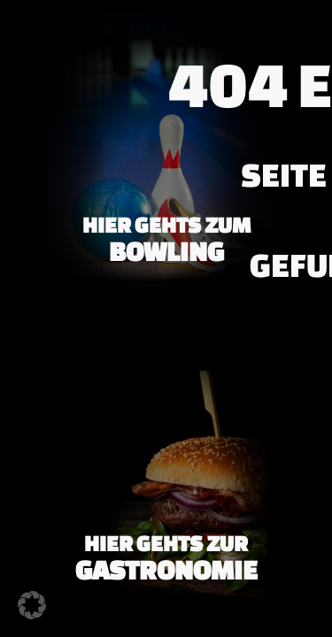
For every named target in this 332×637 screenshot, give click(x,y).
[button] (32, 605)
